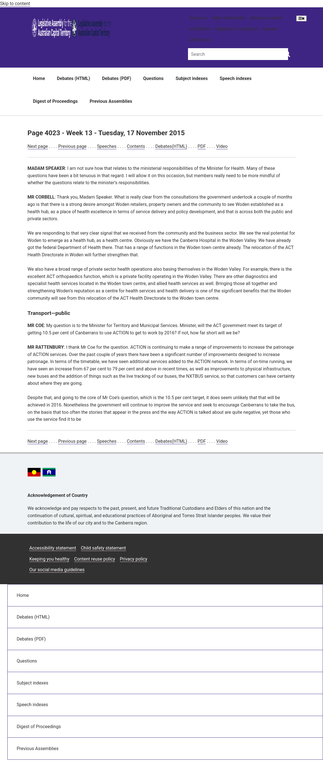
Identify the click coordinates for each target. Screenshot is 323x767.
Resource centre (266, 18)
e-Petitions (200, 29)
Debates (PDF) (116, 78)
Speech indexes (235, 78)
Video (222, 146)
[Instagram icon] (249, 546)
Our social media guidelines (57, 569)
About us (198, 18)
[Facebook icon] (263, 546)
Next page (38, 146)
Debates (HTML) (73, 78)
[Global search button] (287, 53)
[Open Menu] (301, 18)
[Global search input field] (238, 54)
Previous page (72, 146)
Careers (270, 29)
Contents (136, 146)
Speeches (106, 146)
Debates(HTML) (171, 146)
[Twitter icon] (276, 546)
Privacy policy (133, 559)
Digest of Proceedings (55, 101)
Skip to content (15, 3)
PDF (202, 146)
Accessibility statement (52, 548)
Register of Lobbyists (236, 29)
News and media (228, 18)
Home (39, 78)
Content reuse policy (94, 559)
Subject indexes (192, 78)
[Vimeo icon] (289, 546)
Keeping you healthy (49, 559)
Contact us (200, 39)
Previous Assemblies (111, 101)
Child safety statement (103, 548)
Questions (153, 78)
